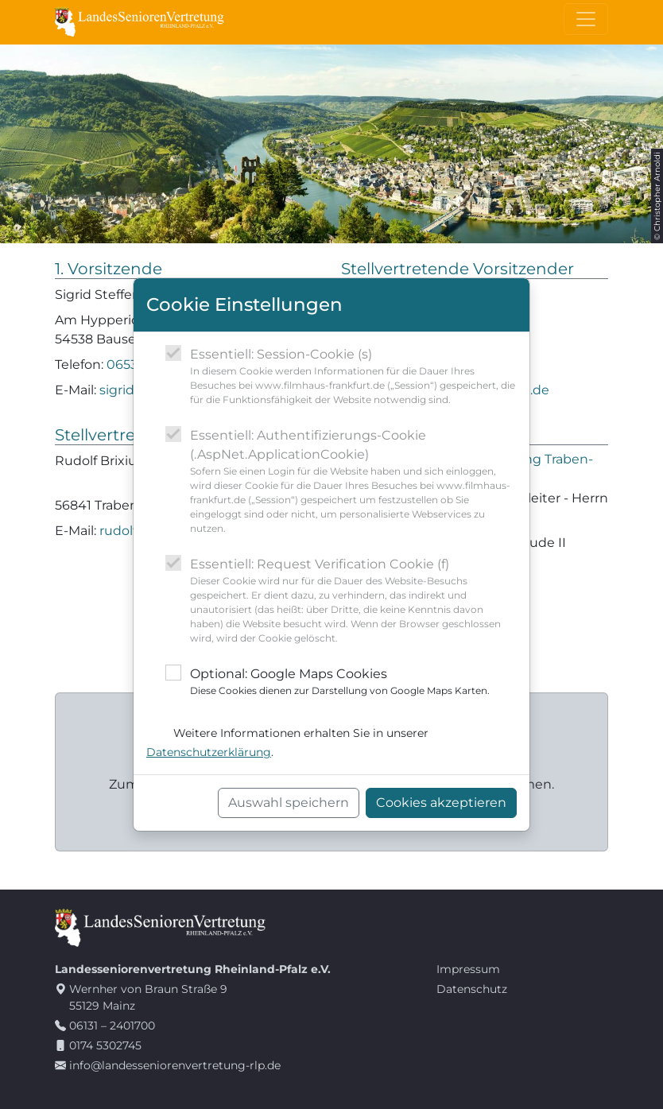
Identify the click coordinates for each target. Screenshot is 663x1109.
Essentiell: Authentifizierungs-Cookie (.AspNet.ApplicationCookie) (353, 482)
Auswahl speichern (288, 802)
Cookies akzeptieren (441, 802)
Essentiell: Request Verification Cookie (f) (353, 601)
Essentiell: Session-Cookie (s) (353, 377)
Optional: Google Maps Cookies (340, 682)
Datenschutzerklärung (208, 752)
